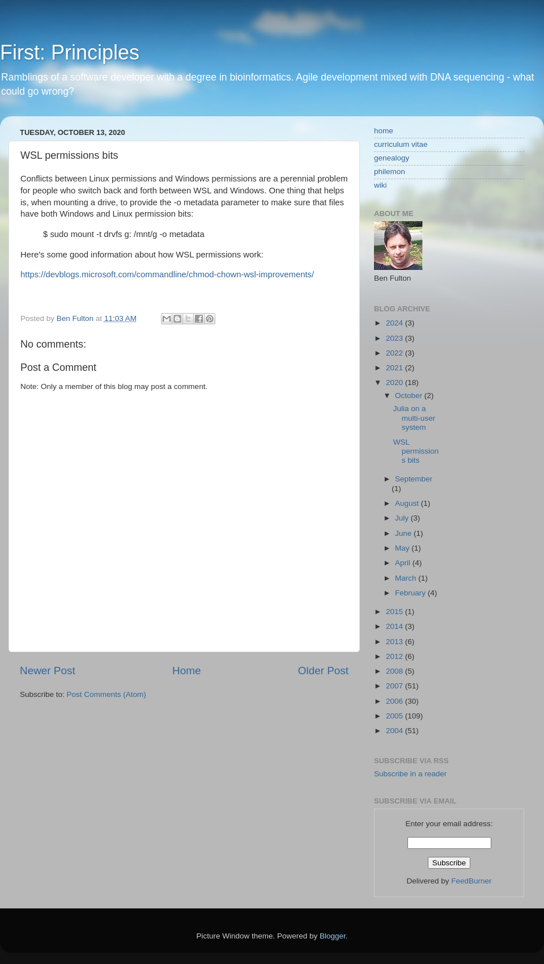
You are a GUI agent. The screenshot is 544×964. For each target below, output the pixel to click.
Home (186, 671)
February (411, 593)
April (404, 563)
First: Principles (69, 52)
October (409, 395)
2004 (395, 730)
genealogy (391, 158)
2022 (395, 353)
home (383, 130)
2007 (395, 686)
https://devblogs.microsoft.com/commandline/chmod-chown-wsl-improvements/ (167, 274)
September (413, 479)
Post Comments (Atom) (106, 694)
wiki (380, 185)
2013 (395, 641)
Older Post (323, 671)
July (403, 518)
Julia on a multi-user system (414, 417)
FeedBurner (471, 881)
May (403, 548)
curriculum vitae (401, 144)
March (406, 578)
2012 (395, 656)
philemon (389, 171)
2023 (395, 338)
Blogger (333, 936)
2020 (395, 382)
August (408, 503)
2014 (395, 626)
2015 (395, 611)
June (404, 533)
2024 (395, 323)
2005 (395, 716)
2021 (395, 367)
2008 (395, 671)
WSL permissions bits (416, 451)
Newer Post (47, 671)
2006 (395, 701)
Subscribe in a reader (410, 773)
